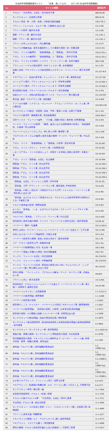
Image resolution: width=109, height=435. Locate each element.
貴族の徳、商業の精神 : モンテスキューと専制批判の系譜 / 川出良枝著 (46, 334)
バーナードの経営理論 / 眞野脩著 (28, 296)
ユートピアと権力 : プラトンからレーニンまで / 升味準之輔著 (42, 81)
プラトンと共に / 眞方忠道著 (26, 279)
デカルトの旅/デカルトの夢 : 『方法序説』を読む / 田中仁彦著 (42, 398)
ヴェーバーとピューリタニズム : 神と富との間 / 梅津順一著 (41, 131)
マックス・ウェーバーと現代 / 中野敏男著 (32, 260)
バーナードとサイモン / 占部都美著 (29, 291)
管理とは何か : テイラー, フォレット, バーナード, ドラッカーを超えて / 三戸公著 (51, 230)
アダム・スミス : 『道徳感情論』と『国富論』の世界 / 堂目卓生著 (44, 143)
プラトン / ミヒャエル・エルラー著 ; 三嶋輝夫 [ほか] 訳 (39, 26)
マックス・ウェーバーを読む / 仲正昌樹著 (32, 256)
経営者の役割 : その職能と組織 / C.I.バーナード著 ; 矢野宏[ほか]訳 (44, 313)
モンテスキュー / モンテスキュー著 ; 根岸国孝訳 (35, 329)
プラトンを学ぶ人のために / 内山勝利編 (31, 43)
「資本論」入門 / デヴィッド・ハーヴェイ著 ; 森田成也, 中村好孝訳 (44, 186)
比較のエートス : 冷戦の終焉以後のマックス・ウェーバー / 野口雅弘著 (46, 95)
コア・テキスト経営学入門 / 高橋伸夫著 (31, 243)
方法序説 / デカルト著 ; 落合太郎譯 (29, 402)
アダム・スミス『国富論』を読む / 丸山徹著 (33, 159)
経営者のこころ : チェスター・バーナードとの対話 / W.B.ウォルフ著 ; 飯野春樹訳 (51, 304)
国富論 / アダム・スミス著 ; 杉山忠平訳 (31, 164)
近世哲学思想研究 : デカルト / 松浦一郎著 (32, 394)
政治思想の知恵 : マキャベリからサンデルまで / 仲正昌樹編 (41, 90)
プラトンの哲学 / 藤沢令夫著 (26, 30)
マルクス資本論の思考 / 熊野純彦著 (29, 205)
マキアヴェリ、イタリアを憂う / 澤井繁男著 (33, 423)
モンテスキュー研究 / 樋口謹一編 (28, 389)
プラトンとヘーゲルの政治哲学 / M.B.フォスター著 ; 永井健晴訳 (43, 65)
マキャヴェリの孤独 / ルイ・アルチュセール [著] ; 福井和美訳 (42, 419)
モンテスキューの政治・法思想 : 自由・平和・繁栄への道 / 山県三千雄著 (47, 111)
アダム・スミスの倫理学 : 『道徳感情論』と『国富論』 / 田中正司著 (45, 52)
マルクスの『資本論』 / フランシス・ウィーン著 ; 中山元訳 (41, 216)
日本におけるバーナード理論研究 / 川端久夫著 (35, 234)
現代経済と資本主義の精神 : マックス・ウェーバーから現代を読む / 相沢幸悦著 (50, 221)
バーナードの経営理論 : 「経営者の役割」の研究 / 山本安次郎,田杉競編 (46, 309)
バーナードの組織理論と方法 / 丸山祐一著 (32, 247)
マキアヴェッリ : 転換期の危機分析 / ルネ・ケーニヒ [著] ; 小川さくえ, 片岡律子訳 (51, 385)
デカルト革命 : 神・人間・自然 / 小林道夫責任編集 (36, 21)
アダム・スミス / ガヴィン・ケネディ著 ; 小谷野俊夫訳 (39, 147)
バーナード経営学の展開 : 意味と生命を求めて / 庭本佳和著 (41, 238)
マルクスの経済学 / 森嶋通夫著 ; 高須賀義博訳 (34, 115)
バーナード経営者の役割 (24, 300)
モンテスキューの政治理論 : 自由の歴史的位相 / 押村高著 (40, 318)
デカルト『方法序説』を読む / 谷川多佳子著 (33, 12)
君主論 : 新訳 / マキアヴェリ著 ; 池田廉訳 (32, 99)
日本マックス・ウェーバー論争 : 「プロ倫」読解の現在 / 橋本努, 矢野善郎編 (49, 120)
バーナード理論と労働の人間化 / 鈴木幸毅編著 (35, 252)
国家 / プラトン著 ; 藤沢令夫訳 (27, 34)
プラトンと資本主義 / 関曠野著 (27, 414)
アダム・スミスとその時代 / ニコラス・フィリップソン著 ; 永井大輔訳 (46, 61)
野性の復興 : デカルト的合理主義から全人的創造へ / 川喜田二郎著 (44, 427)
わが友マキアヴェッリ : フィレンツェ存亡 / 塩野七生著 (39, 380)
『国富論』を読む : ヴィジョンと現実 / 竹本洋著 (35, 181)
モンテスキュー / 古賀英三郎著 (27, 17)
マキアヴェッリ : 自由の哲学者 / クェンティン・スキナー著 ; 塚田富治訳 (47, 77)
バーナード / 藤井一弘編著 (25, 225)
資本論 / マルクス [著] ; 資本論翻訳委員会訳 (33, 346)
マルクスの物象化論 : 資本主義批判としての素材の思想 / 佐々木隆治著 (46, 48)
